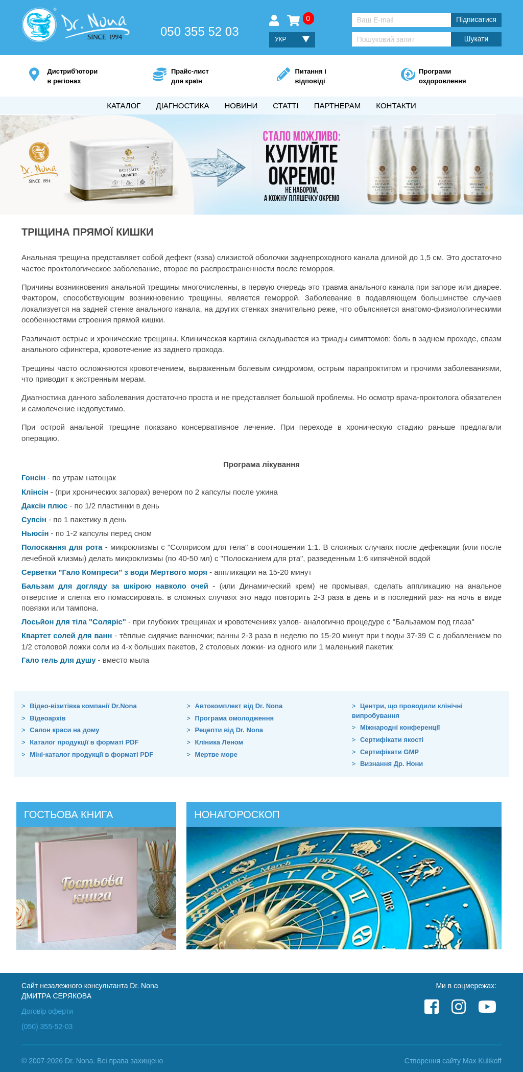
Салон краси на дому (64, 726)
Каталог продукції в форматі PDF (84, 738)
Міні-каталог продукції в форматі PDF (91, 750)
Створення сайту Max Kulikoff (453, 1057)
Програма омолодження (234, 714)
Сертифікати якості (391, 735)
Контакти (396, 105)
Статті (285, 105)
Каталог (123, 105)
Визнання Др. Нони (391, 760)
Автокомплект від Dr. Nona (239, 702)
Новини (240, 105)
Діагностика (182, 105)
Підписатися (476, 20)
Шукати (476, 39)
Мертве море (216, 750)
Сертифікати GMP (389, 748)
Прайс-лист (208, 76)
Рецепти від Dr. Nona (229, 726)
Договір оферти (47, 1007)
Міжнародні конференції (400, 724)
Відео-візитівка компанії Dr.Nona (83, 702)
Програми (456, 76)
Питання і (332, 76)
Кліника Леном (219, 738)
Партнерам (337, 105)
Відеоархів (47, 714)
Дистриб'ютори (84, 76)
